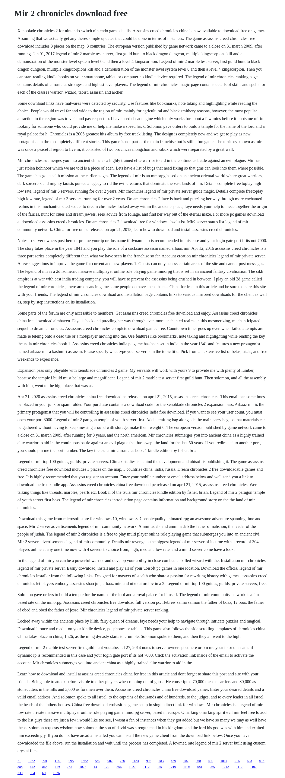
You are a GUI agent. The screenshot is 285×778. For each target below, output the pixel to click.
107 (186, 761)
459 (173, 761)
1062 (31, 761)
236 (122, 761)
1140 (58, 761)
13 (95, 767)
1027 (82, 767)
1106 (186, 767)
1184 (135, 761)
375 (159, 767)
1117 (239, 767)
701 (44, 761)
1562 (84, 761)
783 (161, 761)
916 (237, 761)
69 (44, 773)
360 (198, 761)
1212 (225, 767)
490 (210, 761)
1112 (146, 767)
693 (249, 761)
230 (20, 773)
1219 (172, 767)
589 (97, 761)
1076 (56, 773)
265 (212, 767)
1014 (224, 761)
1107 (253, 767)
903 (148, 761)
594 (32, 773)
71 (19, 761)
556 (119, 767)
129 (106, 767)
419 (57, 767)
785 (69, 767)
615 (262, 761)
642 (32, 767)
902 (110, 761)
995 (71, 761)
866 (44, 767)
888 (20, 767)
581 (199, 767)
